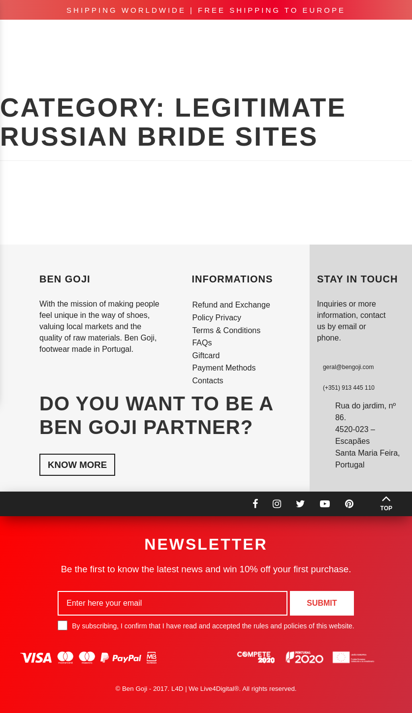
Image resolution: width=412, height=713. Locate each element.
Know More (77, 465)
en (299, 34)
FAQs (202, 343)
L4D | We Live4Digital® (205, 688)
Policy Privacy (216, 317)
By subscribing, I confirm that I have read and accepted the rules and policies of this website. (206, 625)
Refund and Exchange (231, 305)
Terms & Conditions (226, 330)
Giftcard (206, 355)
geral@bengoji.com (348, 367)
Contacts (207, 380)
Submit (322, 603)
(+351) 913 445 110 (349, 387)
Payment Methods (223, 368)
